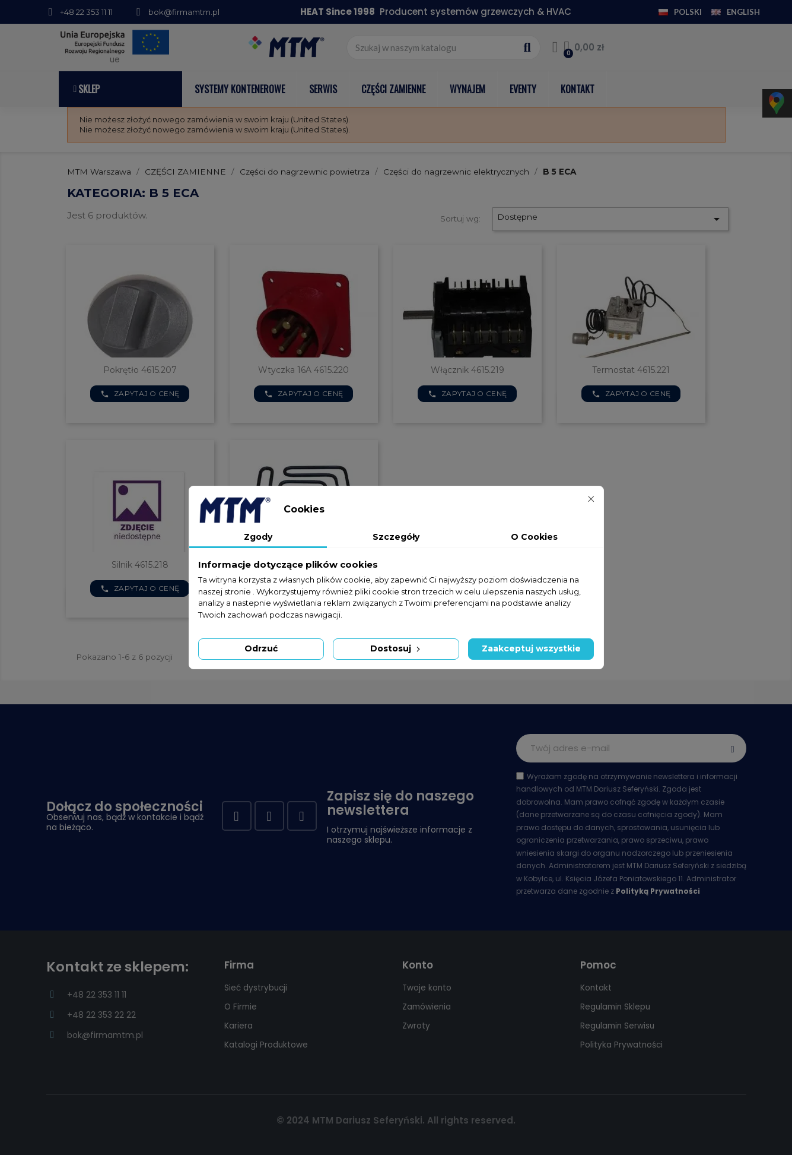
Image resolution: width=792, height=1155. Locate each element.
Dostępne (610, 219)
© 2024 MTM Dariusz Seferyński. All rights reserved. (396, 1120)
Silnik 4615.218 (140, 564)
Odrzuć (261, 648)
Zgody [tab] (258, 536)
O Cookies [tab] (534, 536)
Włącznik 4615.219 (467, 370)
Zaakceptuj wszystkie (531, 648)
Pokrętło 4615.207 (140, 370)
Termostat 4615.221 (631, 370)
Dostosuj (396, 648)
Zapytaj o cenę (140, 393)
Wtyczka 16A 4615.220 (303, 370)
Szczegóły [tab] (396, 536)
